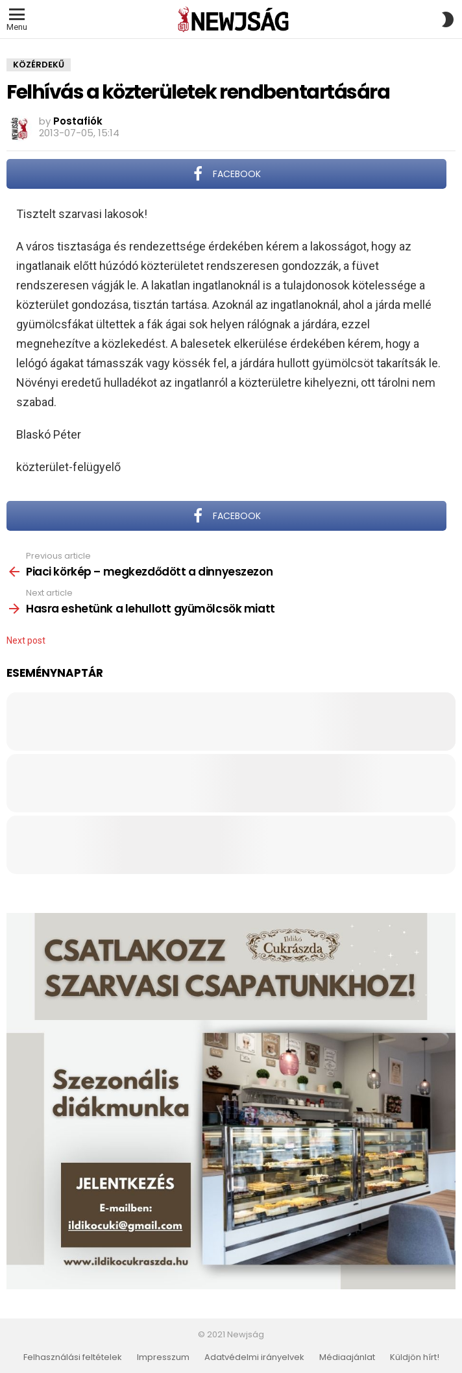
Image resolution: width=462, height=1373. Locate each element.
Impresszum (163, 1357)
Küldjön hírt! (414, 1357)
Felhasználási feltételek (72, 1357)
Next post (25, 640)
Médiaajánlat (347, 1357)
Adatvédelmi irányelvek (254, 1357)
